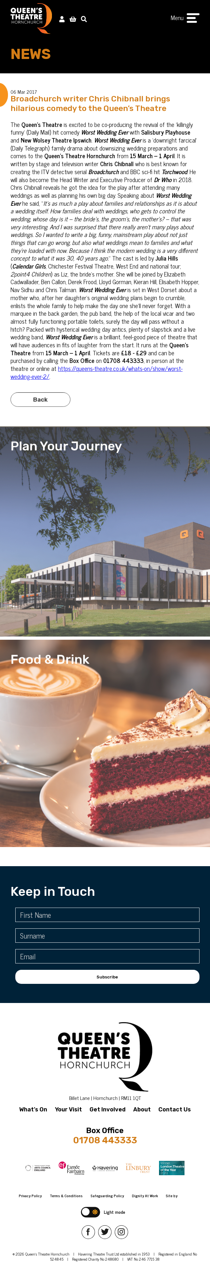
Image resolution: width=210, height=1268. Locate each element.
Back (40, 408)
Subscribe (107, 977)
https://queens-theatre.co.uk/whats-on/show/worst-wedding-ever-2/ (97, 372)
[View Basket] (72, 19)
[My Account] (62, 19)
